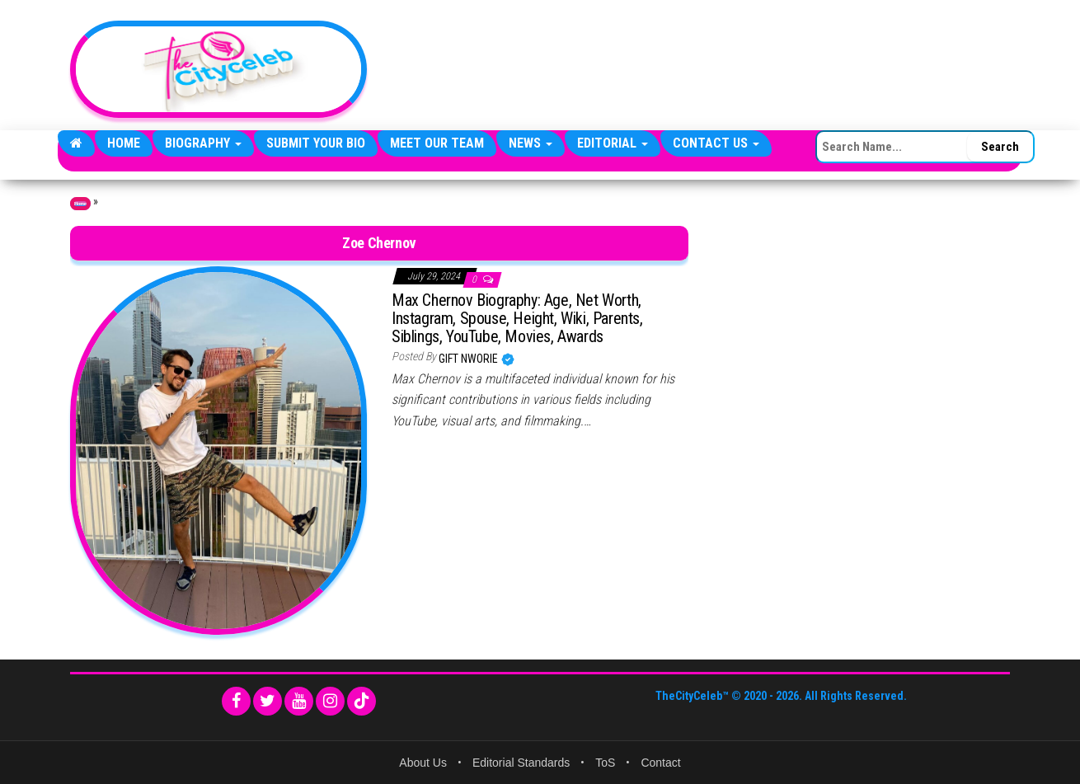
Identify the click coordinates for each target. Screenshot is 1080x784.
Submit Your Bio (315, 143)
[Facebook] (236, 701)
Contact (660, 762)
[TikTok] (361, 701)
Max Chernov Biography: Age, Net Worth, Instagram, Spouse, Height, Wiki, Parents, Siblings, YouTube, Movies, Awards (517, 318)
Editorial (612, 143)
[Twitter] (267, 701)
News (530, 143)
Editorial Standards (521, 762)
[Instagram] (330, 701)
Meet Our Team (437, 143)
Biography (203, 143)
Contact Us (716, 143)
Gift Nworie (469, 358)
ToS (605, 762)
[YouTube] (298, 701)
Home (123, 143)
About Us (423, 762)
